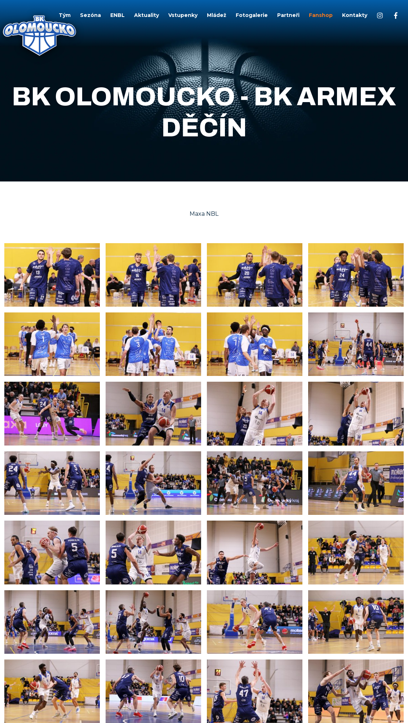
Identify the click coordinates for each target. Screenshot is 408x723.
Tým (65, 15)
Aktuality (146, 15)
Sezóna (90, 15)
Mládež (216, 15)
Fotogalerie (252, 15)
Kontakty (354, 15)
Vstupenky (183, 15)
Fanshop (321, 15)
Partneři (288, 15)
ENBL (117, 15)
